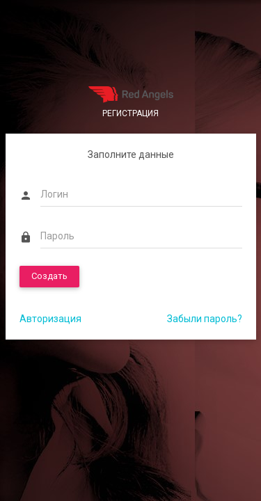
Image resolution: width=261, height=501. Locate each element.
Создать (49, 276)
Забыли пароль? (204, 318)
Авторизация (50, 318)
